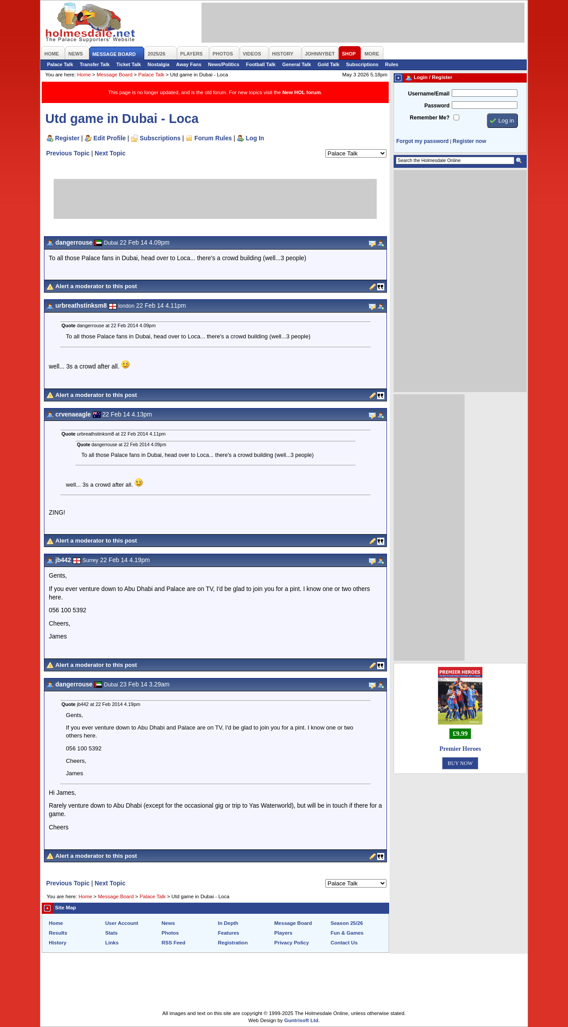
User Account (121, 923)
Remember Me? (430, 118)
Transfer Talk (95, 64)
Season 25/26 (347, 923)
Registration (233, 942)
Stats (111, 933)
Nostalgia (159, 64)
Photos (170, 933)
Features (228, 933)
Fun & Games (347, 933)
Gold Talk (328, 64)
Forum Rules (213, 138)
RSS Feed (173, 942)
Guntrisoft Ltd (301, 1020)
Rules (391, 64)
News (168, 923)
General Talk (296, 64)
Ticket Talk (128, 64)
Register (67, 138)
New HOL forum (301, 92)
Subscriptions (362, 64)
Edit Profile (110, 138)
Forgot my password (422, 141)
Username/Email (429, 94)
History (58, 942)
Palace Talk (60, 64)
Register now (469, 141)
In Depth (228, 923)
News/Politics (224, 64)
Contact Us (344, 942)
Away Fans (188, 64)
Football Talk (261, 64)
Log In (255, 138)
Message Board (115, 74)
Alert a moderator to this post (96, 286)
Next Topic (110, 153)
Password (437, 106)
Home (84, 74)
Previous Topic (68, 153)
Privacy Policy (291, 942)
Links (111, 942)
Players (283, 933)
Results (58, 933)
